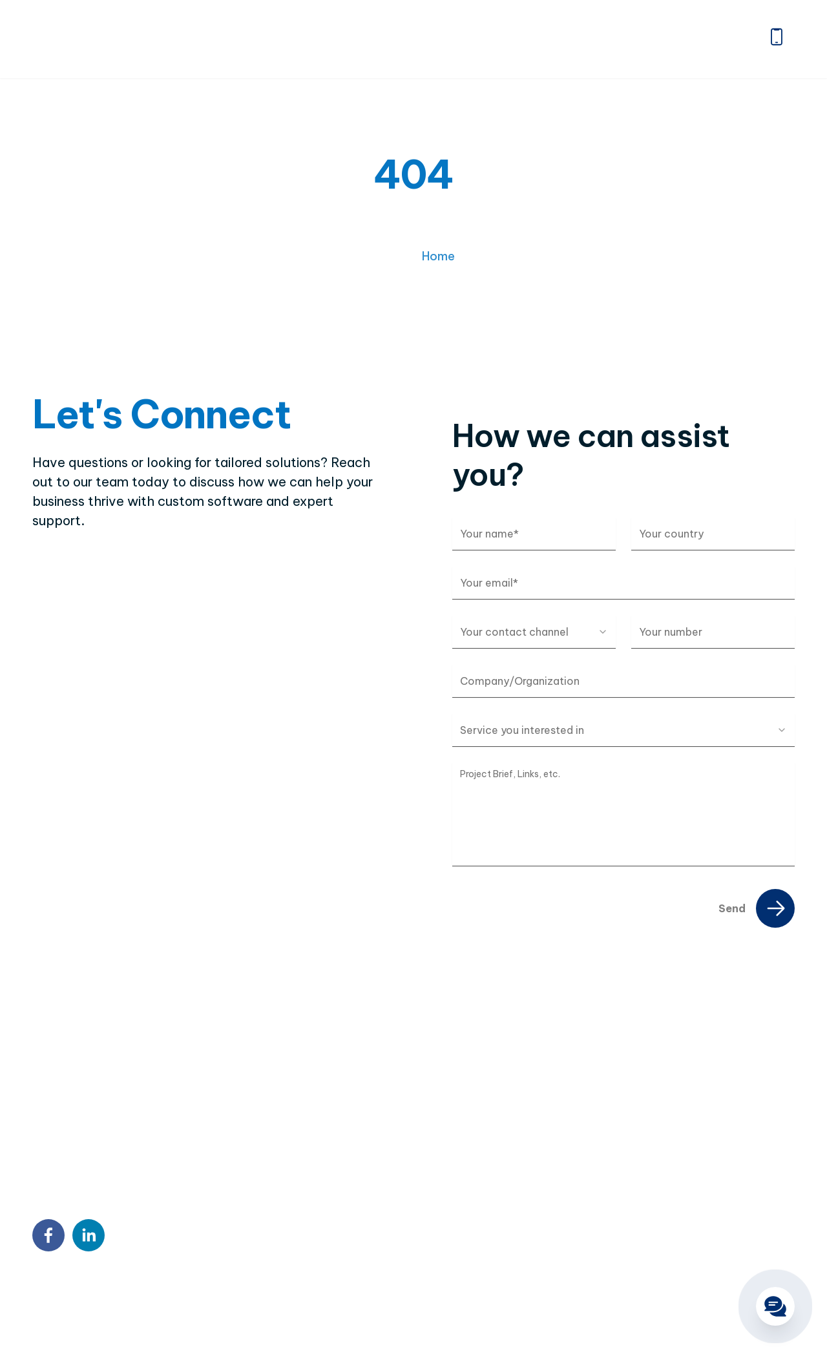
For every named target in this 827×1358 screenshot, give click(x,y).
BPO (643, 1155)
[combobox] (534, 632)
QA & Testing (666, 1202)
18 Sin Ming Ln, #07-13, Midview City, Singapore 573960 (427, 1174)
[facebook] (48, 1235)
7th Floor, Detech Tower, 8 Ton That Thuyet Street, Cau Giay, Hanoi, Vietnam (436, 1127)
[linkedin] (88, 1235)
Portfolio (502, 38)
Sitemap (53, 1295)
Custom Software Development (714, 1109)
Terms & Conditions (216, 1295)
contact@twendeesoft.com (411, 1206)
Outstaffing (662, 1132)
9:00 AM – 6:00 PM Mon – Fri (411, 1232)
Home (275, 38)
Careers (651, 38)
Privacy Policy (120, 1295)
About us (345, 38)
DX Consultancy (673, 1179)
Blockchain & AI (672, 1225)
